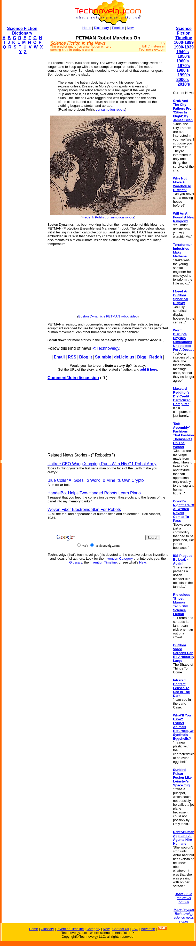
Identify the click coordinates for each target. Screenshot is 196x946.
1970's (183, 65)
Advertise (148, 929)
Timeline (118, 28)
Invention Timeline (103, 562)
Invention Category (119, 558)
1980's (182, 70)
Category (93, 929)
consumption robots (110, 109)
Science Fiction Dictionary (22, 30)
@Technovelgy (105, 348)
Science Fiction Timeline (183, 33)
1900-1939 (184, 47)
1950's (183, 56)
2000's (182, 79)
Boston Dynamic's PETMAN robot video (107, 316)
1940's (182, 52)
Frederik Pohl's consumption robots (108, 217)
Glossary (75, 562)
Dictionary (101, 28)
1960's (182, 61)
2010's (183, 84)
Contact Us (120, 929)
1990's (183, 75)
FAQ (135, 929)
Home (86, 28)
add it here (148, 369)
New (130, 28)
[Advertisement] (22, 135)
